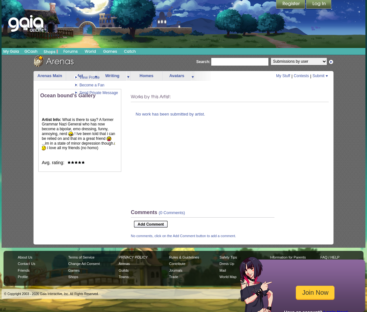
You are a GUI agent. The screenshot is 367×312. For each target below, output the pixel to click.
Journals (176, 270)
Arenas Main (49, 75)
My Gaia (11, 51)
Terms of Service (81, 257)
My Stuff (283, 76)
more (128, 76)
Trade (173, 277)
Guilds (124, 270)
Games (110, 51)
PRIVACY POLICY (133, 257)
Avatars (176, 75)
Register (291, 5)
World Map (228, 277)
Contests (301, 76)
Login (319, 5)
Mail (223, 270)
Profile (23, 277)
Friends (24, 270)
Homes (146, 75)
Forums (70, 51)
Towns (124, 277)
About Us (25, 257)
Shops (51, 51)
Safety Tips (228, 257)
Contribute (177, 264)
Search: (203, 62)
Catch (130, 51)
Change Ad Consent (84, 264)
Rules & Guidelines (184, 257)
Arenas (124, 264)
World (90, 51)
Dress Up (227, 264)
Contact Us (26, 264)
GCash (31, 51)
